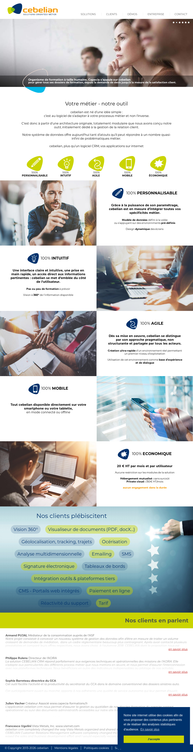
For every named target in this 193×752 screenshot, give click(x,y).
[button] (173, 22)
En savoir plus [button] (149, 729)
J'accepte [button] (154, 739)
